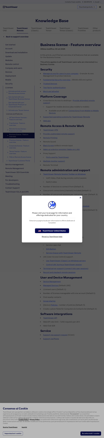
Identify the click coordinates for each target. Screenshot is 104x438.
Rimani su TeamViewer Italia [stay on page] (52, 237)
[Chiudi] (80, 198)
